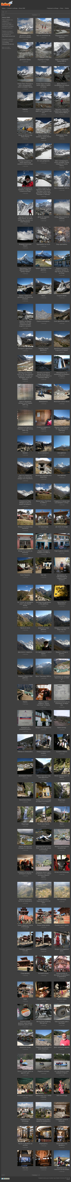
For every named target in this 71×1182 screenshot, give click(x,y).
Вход (61, 8)
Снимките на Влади (12, 8)
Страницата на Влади (52, 8)
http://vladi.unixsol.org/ (8, 36)
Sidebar (67, 8)
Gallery (4, 8)
